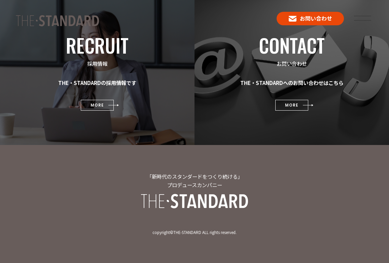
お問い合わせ (310, 18)
